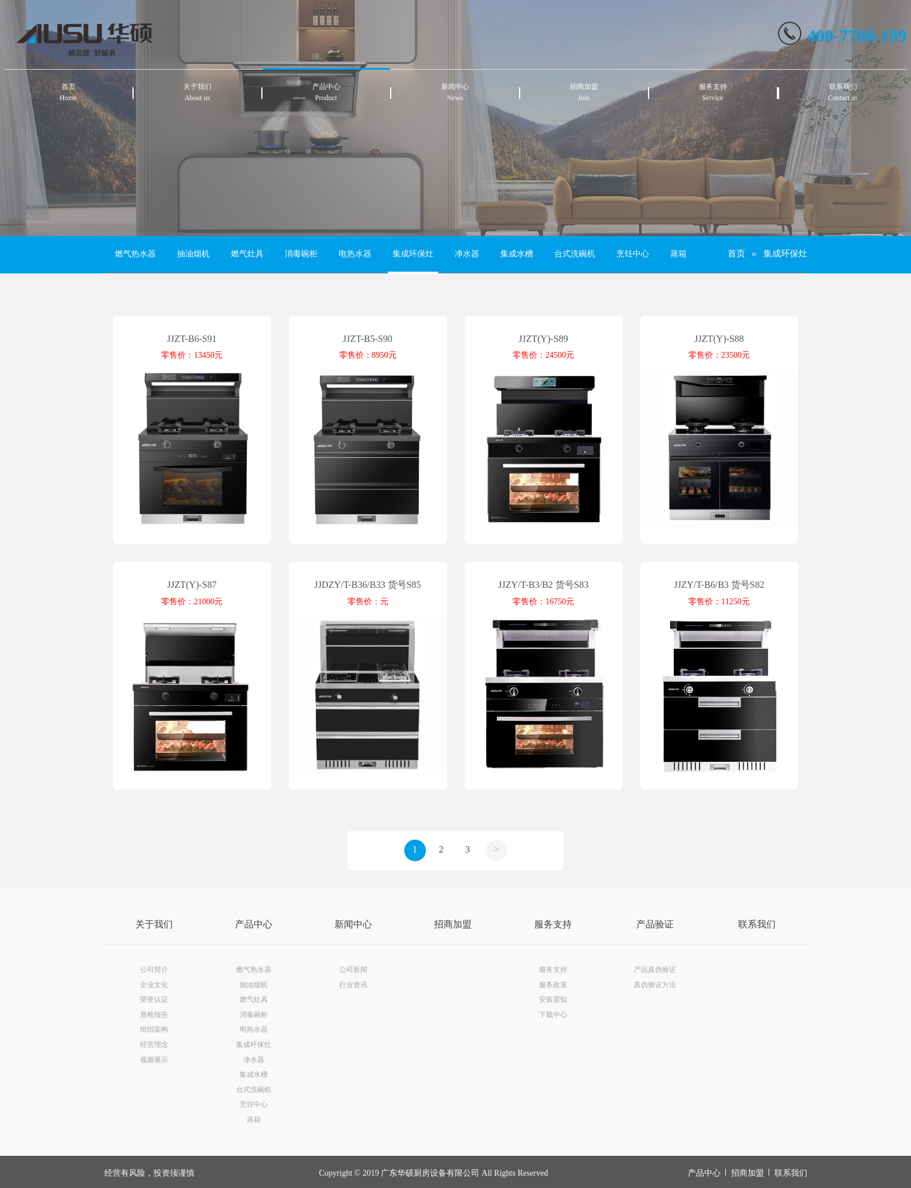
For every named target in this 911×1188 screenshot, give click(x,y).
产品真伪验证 (655, 970)
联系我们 (757, 924)
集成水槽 (516, 253)
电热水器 (355, 253)
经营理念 (154, 1044)
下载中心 (553, 1015)
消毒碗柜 (301, 253)
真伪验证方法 (655, 985)
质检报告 (154, 1015)
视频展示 (154, 1060)
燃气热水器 (135, 253)
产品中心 (253, 924)
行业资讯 (353, 985)
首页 (736, 253)
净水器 (467, 253)
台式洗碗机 (574, 253)
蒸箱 (678, 253)
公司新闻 (353, 970)
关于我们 (154, 924)
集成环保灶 (413, 253)
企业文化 (154, 985)
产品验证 (655, 924)
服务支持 (553, 924)
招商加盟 (453, 924)
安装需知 (553, 999)
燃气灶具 (247, 253)
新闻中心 (353, 924)
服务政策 (553, 985)
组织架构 (154, 1029)
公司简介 (154, 970)
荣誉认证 (154, 999)
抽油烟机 (193, 253)
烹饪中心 (632, 253)
